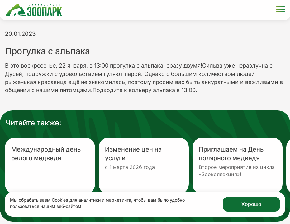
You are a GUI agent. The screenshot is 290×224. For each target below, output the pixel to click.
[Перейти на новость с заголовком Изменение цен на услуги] (144, 166)
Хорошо (251, 204)
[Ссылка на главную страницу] (33, 10)
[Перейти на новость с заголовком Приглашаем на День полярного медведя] (238, 166)
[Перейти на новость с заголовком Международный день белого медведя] (50, 166)
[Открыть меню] (280, 10)
